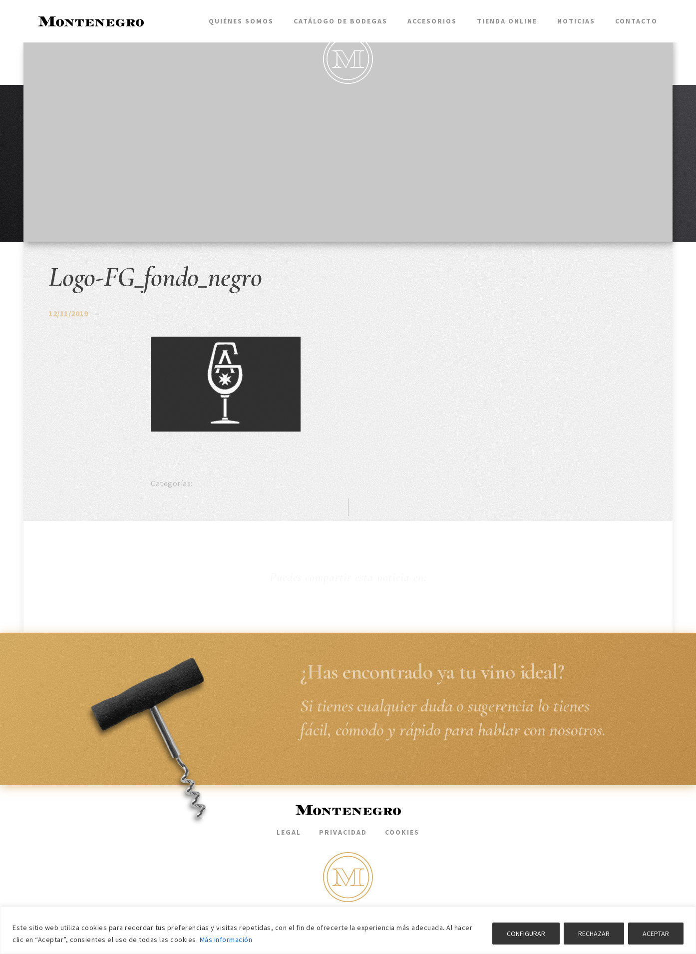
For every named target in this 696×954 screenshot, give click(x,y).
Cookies (402, 832)
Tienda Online (507, 20)
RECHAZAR (594, 933)
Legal (289, 832)
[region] (348, 930)
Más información (226, 939)
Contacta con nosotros (368, 774)
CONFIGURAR (526, 933)
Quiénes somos (241, 20)
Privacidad (343, 832)
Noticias (576, 20)
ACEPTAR (656, 933)
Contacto (636, 20)
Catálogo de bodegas (340, 20)
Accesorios (432, 20)
